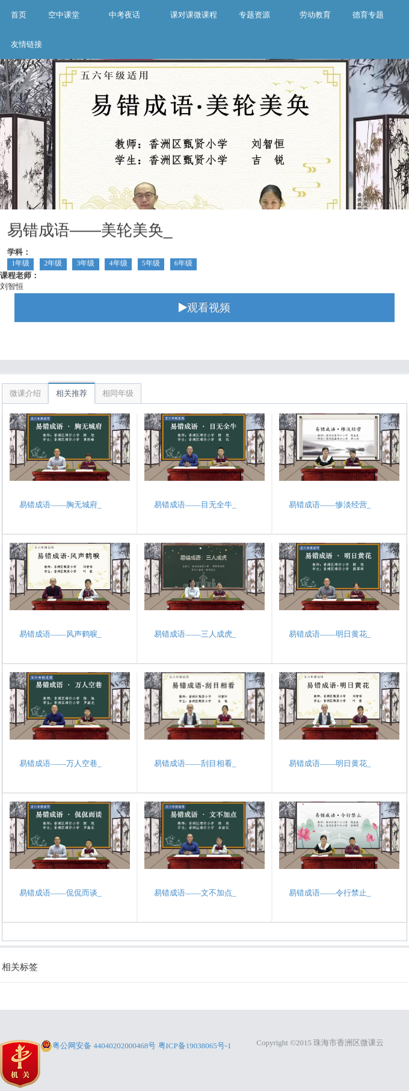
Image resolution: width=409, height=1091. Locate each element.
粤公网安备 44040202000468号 (98, 1046)
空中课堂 (67, 14)
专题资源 (258, 14)
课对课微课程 (193, 14)
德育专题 (372, 14)
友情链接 (30, 44)
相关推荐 (71, 393)
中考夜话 (128, 14)
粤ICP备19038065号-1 (195, 1045)
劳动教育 (315, 14)
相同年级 (118, 393)
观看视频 (204, 309)
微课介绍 (25, 393)
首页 (18, 14)
